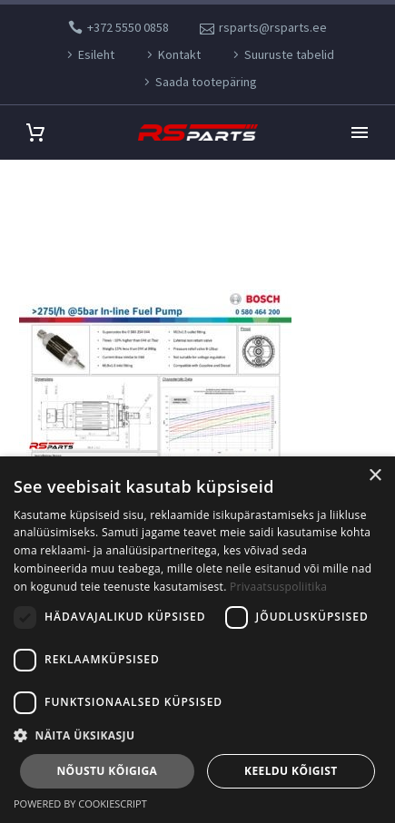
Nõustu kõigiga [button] (106, 771)
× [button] (374, 476)
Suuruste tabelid (289, 54)
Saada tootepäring (206, 81)
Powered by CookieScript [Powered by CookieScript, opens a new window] (80, 803)
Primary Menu (359, 132)
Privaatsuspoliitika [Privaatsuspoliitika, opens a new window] (278, 586)
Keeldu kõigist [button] (291, 771)
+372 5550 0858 (128, 27)
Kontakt (179, 54)
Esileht (96, 54)
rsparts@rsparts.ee (273, 27)
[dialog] (197, 639)
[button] (197, 735)
